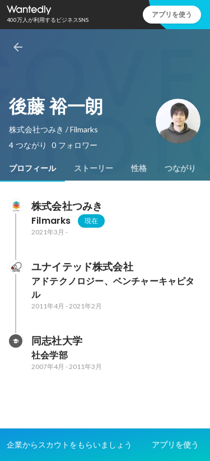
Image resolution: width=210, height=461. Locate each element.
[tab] (32, 168)
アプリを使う (172, 14)
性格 (139, 168)
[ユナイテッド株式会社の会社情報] (15, 267)
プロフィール (32, 168)
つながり (180, 168)
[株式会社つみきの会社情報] (15, 206)
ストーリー (93, 168)
